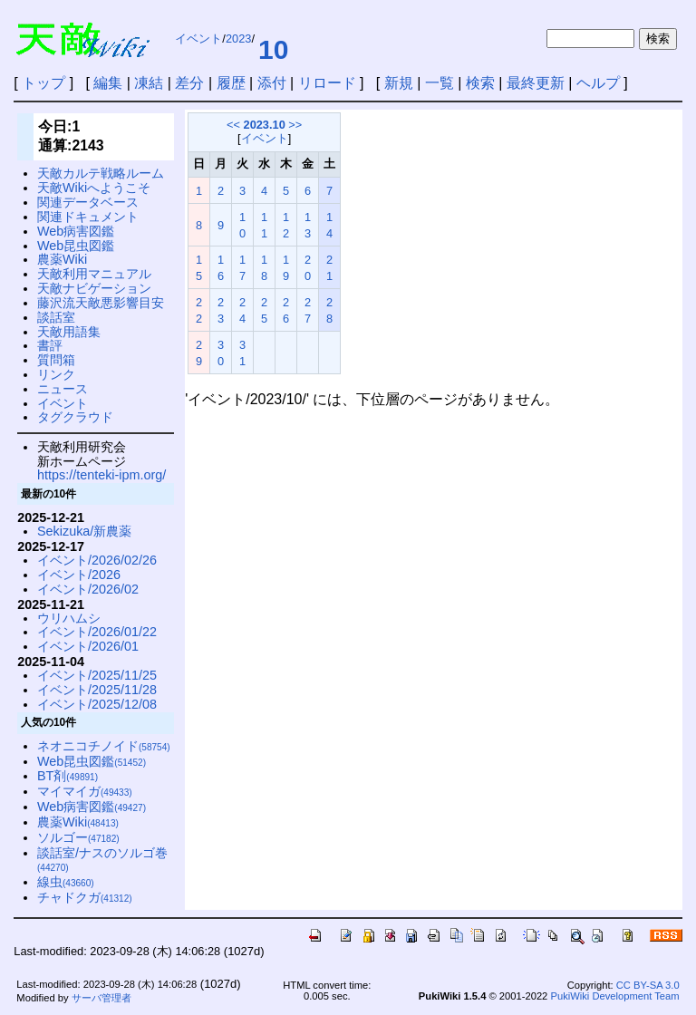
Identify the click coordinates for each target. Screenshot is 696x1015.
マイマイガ (84, 791)
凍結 (148, 83)
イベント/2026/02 (88, 589)
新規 (398, 83)
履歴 (231, 83)
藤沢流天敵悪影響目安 (100, 302)
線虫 (65, 882)
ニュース (62, 389)
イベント (198, 38)
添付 (271, 83)
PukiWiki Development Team (614, 996)
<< (233, 124)
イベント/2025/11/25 (97, 675)
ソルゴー (78, 837)
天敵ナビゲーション (94, 288)
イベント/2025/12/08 (97, 704)
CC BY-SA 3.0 (648, 985)
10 (273, 49)
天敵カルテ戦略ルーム (100, 173)
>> (295, 124)
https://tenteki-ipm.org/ (101, 475)
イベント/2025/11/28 (97, 689)
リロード (327, 83)
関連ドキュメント (88, 216)
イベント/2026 (79, 574)
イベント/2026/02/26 (97, 560)
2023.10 (264, 124)
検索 (480, 83)
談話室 (56, 317)
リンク (56, 374)
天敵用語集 (69, 331)
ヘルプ (598, 83)
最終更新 (536, 83)
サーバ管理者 (101, 997)
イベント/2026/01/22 (97, 631)
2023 (238, 38)
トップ (43, 83)
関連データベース (88, 202)
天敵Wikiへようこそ (93, 187)
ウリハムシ (69, 618)
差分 (189, 83)
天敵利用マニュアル (94, 273)
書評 (50, 345)
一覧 (439, 83)
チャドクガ (84, 897)
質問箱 (56, 360)
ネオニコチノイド (103, 746)
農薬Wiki (62, 259)
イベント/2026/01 (88, 646)
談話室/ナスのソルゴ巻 (102, 860)
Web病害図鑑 (75, 231)
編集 (107, 83)
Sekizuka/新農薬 (84, 531)
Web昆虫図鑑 (75, 245)
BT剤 (67, 775)
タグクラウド (75, 417)
